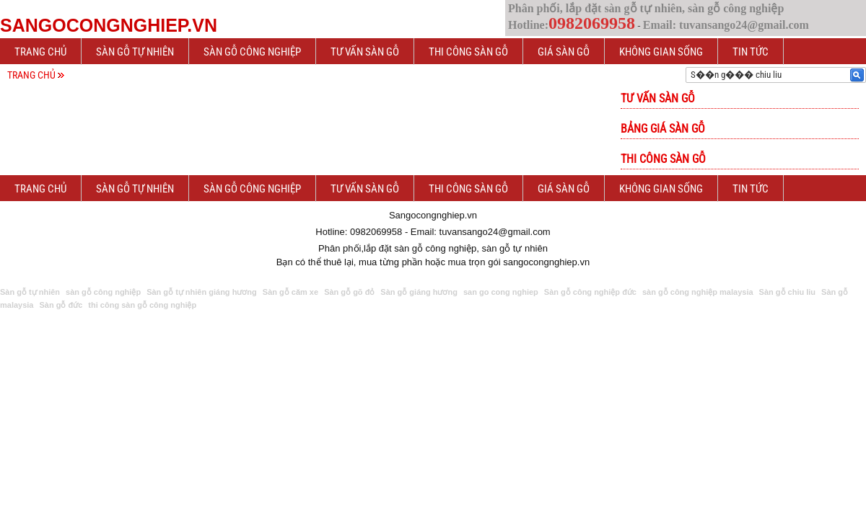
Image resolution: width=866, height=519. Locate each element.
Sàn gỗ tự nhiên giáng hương (201, 292)
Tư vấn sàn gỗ (365, 51)
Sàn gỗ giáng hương (419, 292)
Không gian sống (661, 51)
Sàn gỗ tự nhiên (135, 51)
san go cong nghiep (500, 292)
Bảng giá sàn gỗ (663, 129)
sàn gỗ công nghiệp (103, 292)
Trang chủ (40, 51)
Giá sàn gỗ (564, 51)
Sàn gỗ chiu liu (787, 292)
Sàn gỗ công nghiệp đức (590, 292)
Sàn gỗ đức (60, 305)
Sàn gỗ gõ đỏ (349, 292)
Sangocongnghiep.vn (108, 25)
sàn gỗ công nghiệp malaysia (697, 292)
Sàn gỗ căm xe (290, 292)
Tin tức (750, 51)
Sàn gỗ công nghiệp (252, 51)
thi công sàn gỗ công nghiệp (142, 305)
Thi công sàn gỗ (468, 51)
